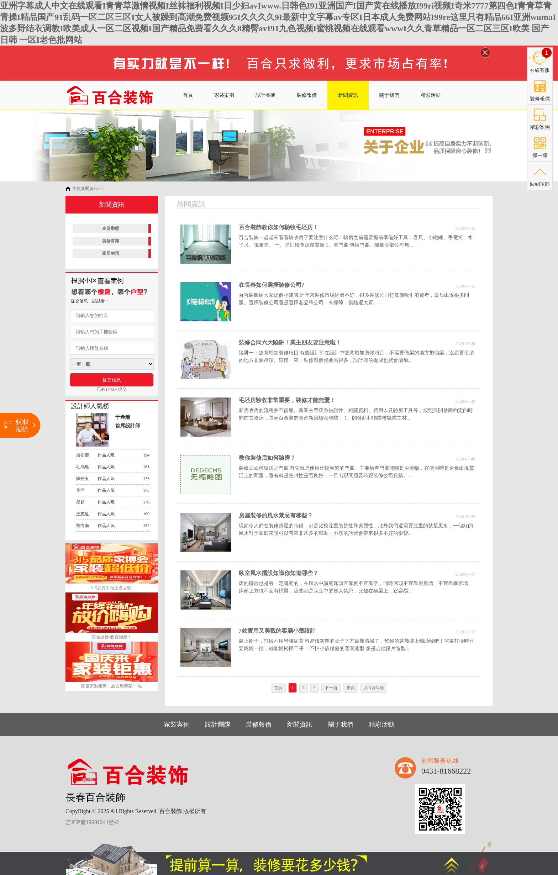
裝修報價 (307, 95)
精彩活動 (431, 95)
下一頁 (331, 687)
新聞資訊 (348, 95)
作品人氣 (112, 454)
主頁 (76, 188)
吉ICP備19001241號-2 (92, 822)
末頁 (350, 687)
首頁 (188, 95)
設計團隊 (265, 95)
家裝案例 (224, 95)
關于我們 (389, 95)
